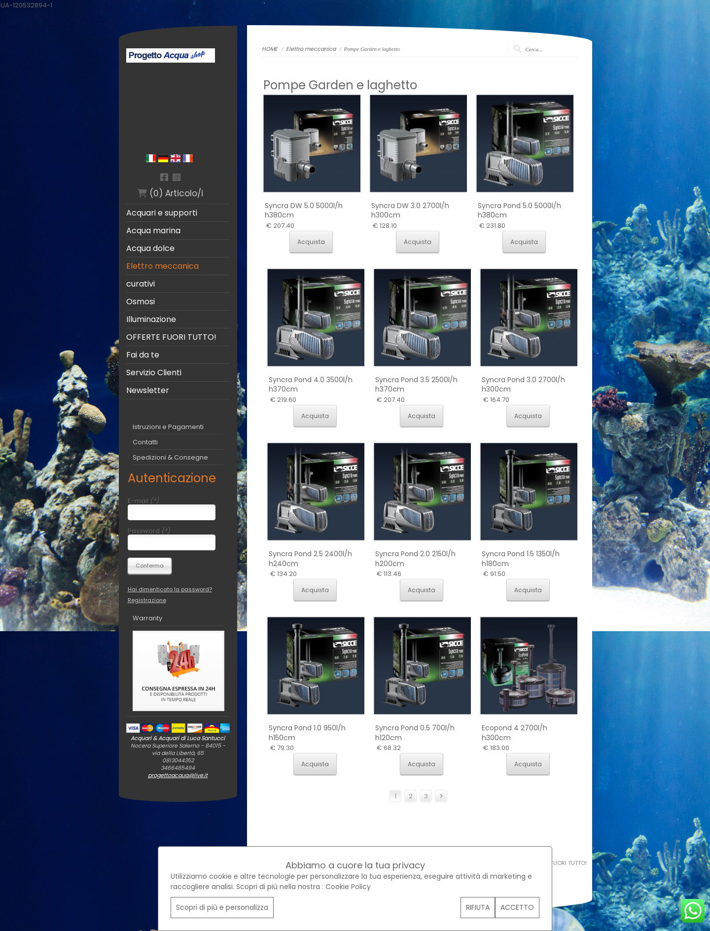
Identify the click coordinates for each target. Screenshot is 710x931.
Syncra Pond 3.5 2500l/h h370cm (416, 384)
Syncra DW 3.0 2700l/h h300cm (410, 210)
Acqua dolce (150, 248)
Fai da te (142, 355)
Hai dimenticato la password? (170, 589)
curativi (140, 284)
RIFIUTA (478, 907)
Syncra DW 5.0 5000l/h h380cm (304, 210)
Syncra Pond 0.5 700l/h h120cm (415, 733)
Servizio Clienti (153, 373)
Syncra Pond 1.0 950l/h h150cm (307, 733)
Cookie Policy (348, 887)
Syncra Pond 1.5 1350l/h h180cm (521, 559)
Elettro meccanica (162, 266)
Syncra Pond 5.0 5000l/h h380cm (519, 210)
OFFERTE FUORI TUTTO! (171, 337)
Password (149, 531)
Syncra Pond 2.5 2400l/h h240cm (310, 559)
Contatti (145, 442)
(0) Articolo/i (170, 193)
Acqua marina (153, 231)
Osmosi (140, 302)
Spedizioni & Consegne (170, 457)
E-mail (143, 501)
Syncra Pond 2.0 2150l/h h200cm (415, 559)
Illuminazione (151, 319)
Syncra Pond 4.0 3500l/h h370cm (311, 384)
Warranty (147, 618)
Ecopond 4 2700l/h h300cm (514, 733)
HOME (270, 49)
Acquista (311, 242)
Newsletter (147, 390)
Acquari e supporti (161, 213)
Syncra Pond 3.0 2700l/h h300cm (523, 384)
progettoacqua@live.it (178, 775)
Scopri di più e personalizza (222, 907)
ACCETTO (517, 907)
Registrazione (147, 600)
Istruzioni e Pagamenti (168, 426)
